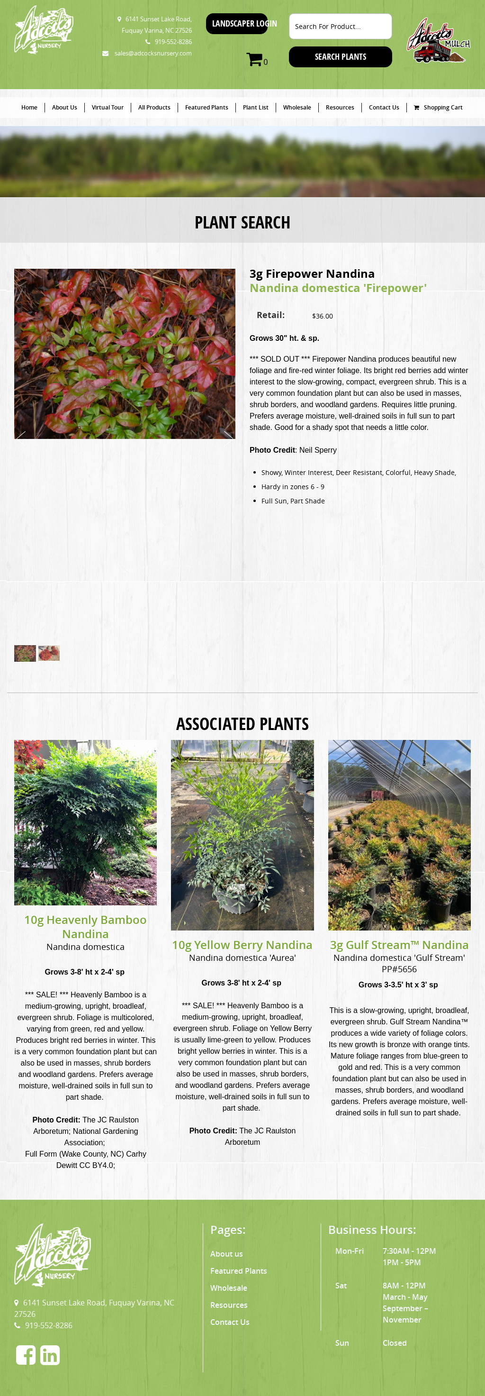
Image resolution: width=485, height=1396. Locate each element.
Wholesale (297, 107)
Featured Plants (206, 107)
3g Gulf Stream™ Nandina (399, 944)
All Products (154, 107)
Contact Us (384, 107)
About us (226, 1254)
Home (29, 107)
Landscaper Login (240, 23)
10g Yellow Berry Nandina (242, 944)
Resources (340, 107)
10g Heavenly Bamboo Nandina (85, 926)
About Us (64, 107)
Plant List (256, 107)
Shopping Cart (438, 107)
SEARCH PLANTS (340, 57)
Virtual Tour (108, 107)
